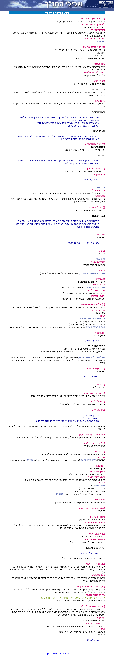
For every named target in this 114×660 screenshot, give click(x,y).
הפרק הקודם (50, 653)
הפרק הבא (64, 653)
